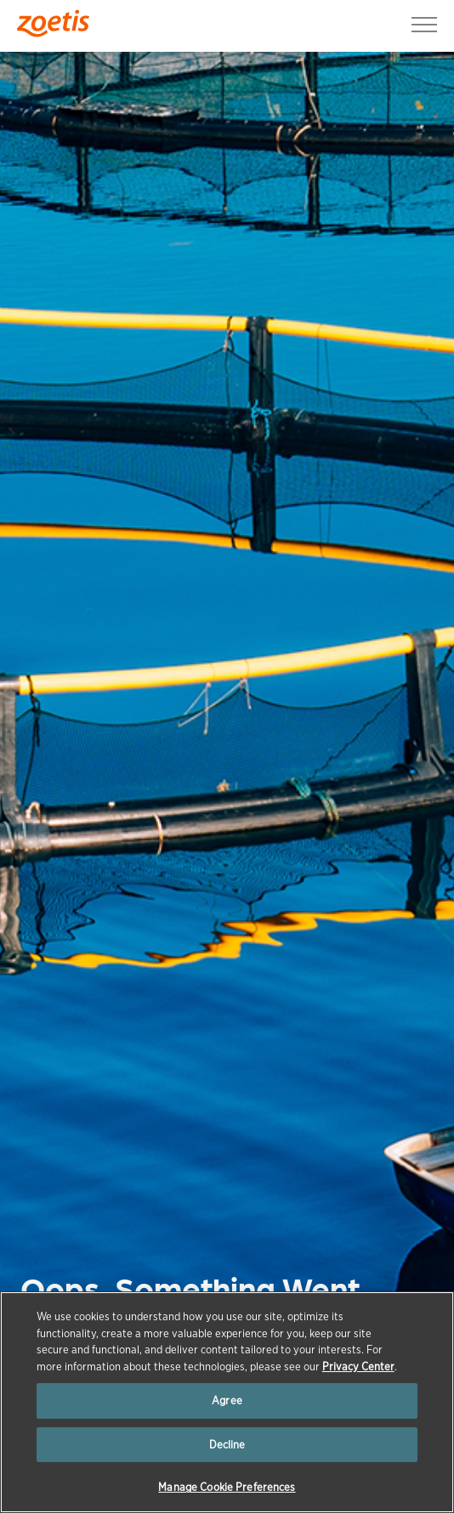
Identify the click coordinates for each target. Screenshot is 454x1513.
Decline (227, 1444)
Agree (227, 1400)
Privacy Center (358, 1366)
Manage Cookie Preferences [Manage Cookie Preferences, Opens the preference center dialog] (226, 1487)
